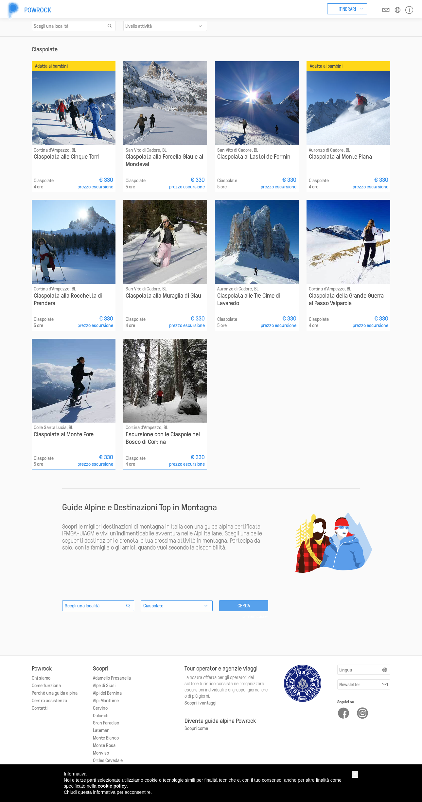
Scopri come (196, 728)
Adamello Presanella (112, 677)
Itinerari (347, 9)
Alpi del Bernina (107, 692)
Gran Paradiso (106, 722)
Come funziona (46, 685)
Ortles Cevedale (108, 760)
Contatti (39, 708)
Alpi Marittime (106, 700)
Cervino (100, 708)
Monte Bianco (106, 737)
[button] (355, 774)
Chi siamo (41, 677)
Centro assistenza (49, 700)
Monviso (101, 752)
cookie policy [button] (112, 786)
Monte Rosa (104, 745)
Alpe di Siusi (104, 685)
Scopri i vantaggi (200, 702)
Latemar (101, 730)
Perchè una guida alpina (55, 692)
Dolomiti (100, 715)
